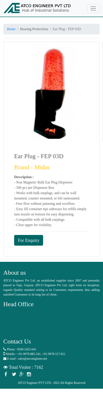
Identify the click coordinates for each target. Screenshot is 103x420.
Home (11, 29)
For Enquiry (28, 240)
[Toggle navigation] (93, 8)
